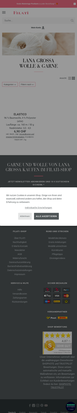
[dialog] (38, 206)
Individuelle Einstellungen (38, 207)
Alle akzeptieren (46, 216)
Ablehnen (25, 216)
